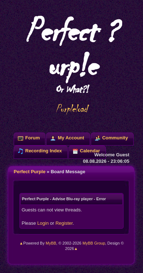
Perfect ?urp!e (71, 53)
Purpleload (71, 109)
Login (43, 223)
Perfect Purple (29, 171)
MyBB (51, 243)
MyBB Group (93, 243)
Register (64, 223)
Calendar (90, 150)
